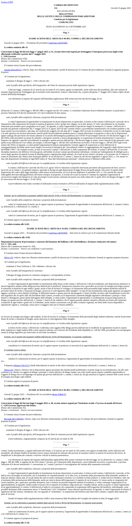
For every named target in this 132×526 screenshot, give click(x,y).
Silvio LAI (8, 257)
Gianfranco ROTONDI (57, 43)
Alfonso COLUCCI (21, 365)
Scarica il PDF (7, 2)
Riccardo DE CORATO (14, 419)
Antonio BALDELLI (12, 70)
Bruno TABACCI (59, 394)
